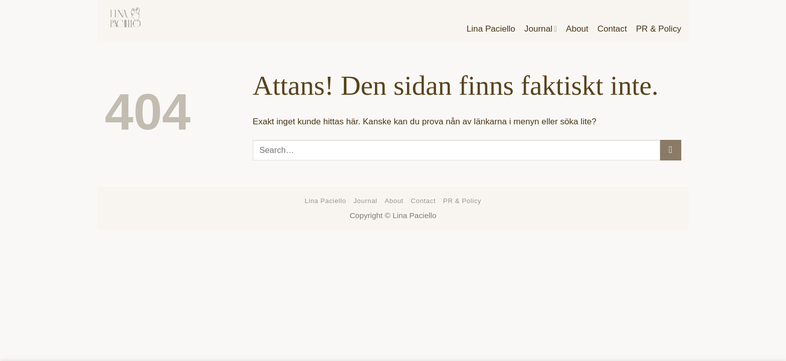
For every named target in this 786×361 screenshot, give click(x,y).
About (393, 201)
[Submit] (670, 150)
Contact (423, 201)
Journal (365, 201)
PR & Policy (462, 201)
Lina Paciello (325, 201)
